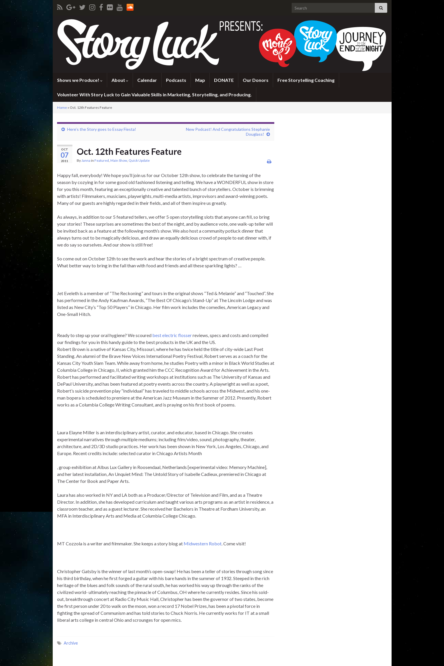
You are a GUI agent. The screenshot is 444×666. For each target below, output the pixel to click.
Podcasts (176, 80)
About (120, 80)
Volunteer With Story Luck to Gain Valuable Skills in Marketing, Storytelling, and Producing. (154, 94)
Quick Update (139, 160)
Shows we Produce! (80, 80)
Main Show (118, 160)
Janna (85, 160)
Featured (101, 160)
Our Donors (255, 80)
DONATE (224, 80)
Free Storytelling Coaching (306, 80)
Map (200, 80)
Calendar (147, 80)
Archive (71, 643)
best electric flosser (172, 335)
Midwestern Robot (203, 543)
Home (62, 107)
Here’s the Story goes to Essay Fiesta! (101, 129)
